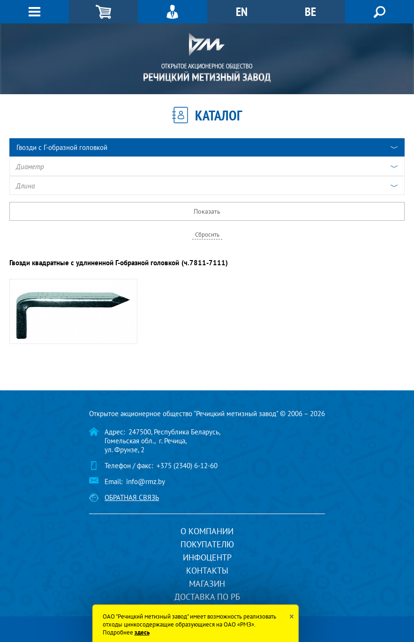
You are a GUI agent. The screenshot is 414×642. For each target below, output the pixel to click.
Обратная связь (132, 497)
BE (310, 11)
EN (242, 11)
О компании (207, 531)
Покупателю (207, 544)
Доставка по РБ (207, 596)
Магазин (207, 583)
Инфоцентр (207, 557)
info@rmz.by (145, 481)
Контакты (207, 570)
